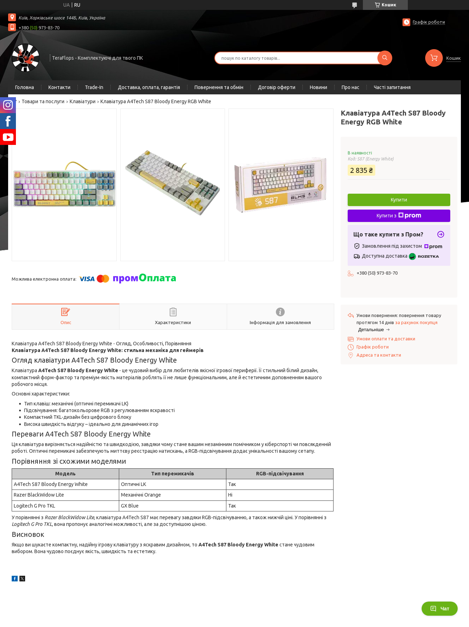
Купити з (399, 215)
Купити (399, 200)
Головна (24, 87)
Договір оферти (276, 87)
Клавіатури (82, 101)
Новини (318, 87)
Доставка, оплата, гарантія (149, 87)
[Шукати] (384, 58)
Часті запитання (392, 87)
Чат (439, 608)
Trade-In (94, 87)
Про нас (350, 87)
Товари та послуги (43, 101)
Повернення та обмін (219, 87)
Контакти (59, 87)
